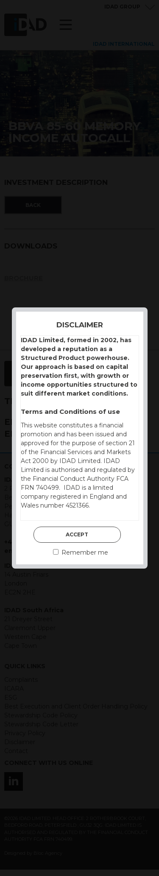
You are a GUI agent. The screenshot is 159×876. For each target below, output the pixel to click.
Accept (77, 534)
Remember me (80, 552)
